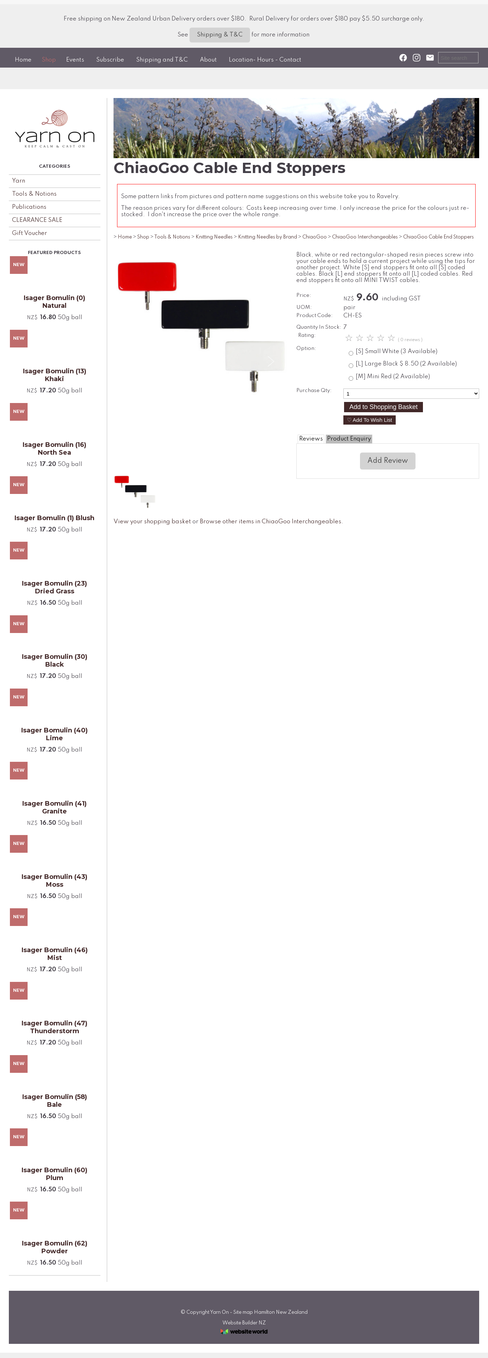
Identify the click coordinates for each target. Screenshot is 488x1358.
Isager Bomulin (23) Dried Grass (54, 587)
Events (75, 60)
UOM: (304, 307)
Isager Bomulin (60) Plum (54, 1174)
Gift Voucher (29, 233)
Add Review (387, 461)
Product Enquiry (349, 439)
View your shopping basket (152, 522)
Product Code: (314, 315)
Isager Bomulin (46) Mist (55, 954)
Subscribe (110, 60)
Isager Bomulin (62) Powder (54, 1247)
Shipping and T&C (162, 60)
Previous (132, 361)
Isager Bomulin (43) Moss (54, 880)
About (208, 60)
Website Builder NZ (244, 1322)
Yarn (18, 181)
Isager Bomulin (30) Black (54, 660)
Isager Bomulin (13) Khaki (54, 375)
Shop (49, 60)
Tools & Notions (34, 194)
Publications (29, 207)
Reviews (311, 439)
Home (23, 60)
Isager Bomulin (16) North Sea (54, 448)
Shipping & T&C (220, 35)
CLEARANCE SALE (37, 220)
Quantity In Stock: (318, 327)
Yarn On (219, 1312)
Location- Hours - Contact (265, 60)
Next (270, 361)
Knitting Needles (214, 237)
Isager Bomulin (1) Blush (54, 518)
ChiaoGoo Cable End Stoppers (438, 237)
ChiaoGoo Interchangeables (365, 237)
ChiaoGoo (314, 237)
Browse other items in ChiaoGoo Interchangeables (270, 522)
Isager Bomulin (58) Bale (54, 1101)
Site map (243, 1312)
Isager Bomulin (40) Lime (54, 734)
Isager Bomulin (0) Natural (54, 302)
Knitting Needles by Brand (267, 237)
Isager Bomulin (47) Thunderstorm (54, 1027)
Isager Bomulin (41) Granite (54, 807)
